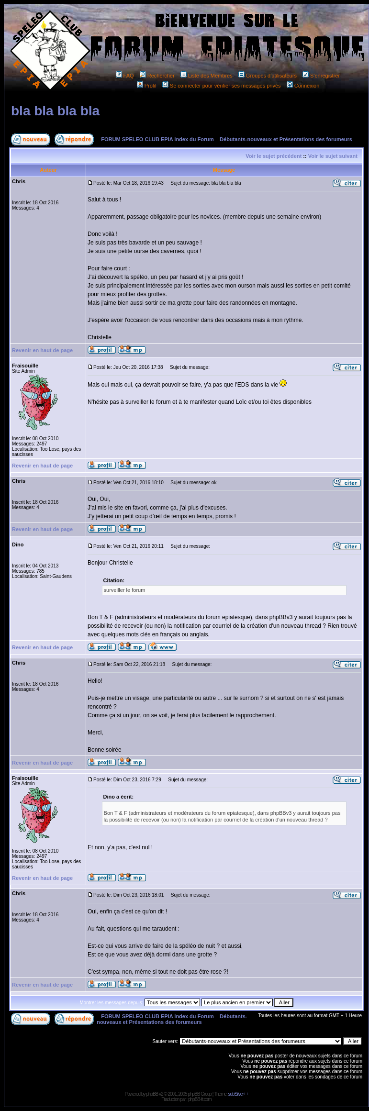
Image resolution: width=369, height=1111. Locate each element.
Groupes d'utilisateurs (267, 75)
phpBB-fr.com (200, 1099)
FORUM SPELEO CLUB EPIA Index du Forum (157, 139)
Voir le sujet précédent (274, 156)
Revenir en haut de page (42, 350)
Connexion (303, 86)
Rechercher (157, 75)
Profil (147, 86)
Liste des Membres (206, 75)
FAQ (125, 75)
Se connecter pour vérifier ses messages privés (221, 86)
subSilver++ (238, 1094)
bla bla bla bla (55, 110)
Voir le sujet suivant (333, 156)
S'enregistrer (321, 75)
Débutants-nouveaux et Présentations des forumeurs (286, 139)
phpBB (152, 1094)
